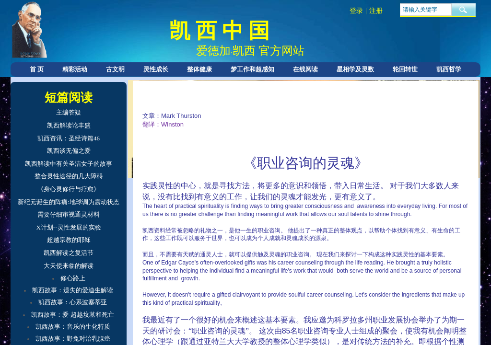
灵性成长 (155, 69)
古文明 (115, 69)
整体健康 (199, 69)
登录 (356, 10)
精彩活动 (74, 69)
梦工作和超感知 (252, 69)
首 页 (37, 69)
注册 (376, 10)
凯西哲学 (448, 69)
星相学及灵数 (355, 69)
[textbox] (426, 9)
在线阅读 (305, 69)
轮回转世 (405, 69)
